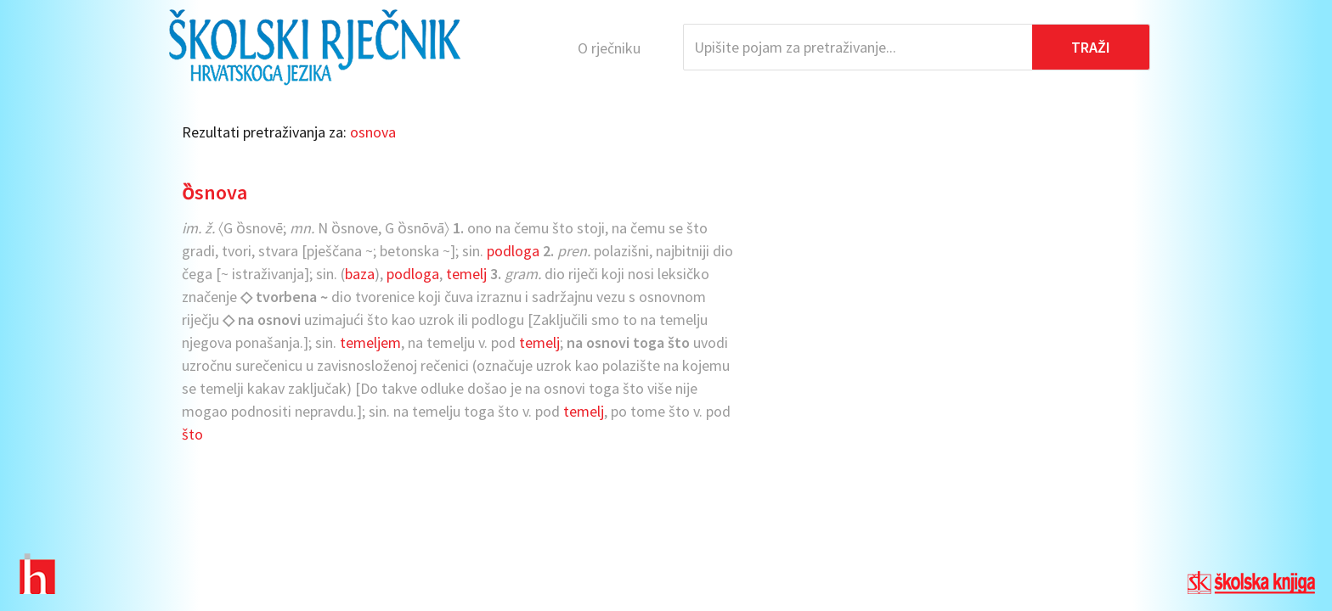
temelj (466, 273)
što (192, 434)
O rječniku (609, 48)
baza (360, 273)
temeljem (370, 342)
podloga (513, 251)
